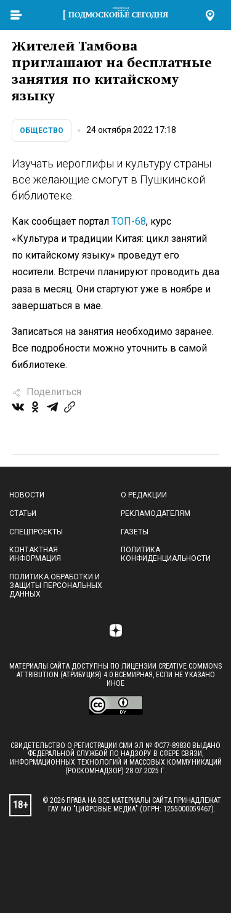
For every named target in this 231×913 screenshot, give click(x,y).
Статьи (22, 513)
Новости (26, 495)
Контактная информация (35, 554)
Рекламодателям (155, 513)
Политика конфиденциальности (166, 554)
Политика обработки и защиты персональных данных (55, 585)
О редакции (144, 495)
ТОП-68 (128, 221)
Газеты (134, 532)
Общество (41, 130)
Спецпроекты (36, 532)
